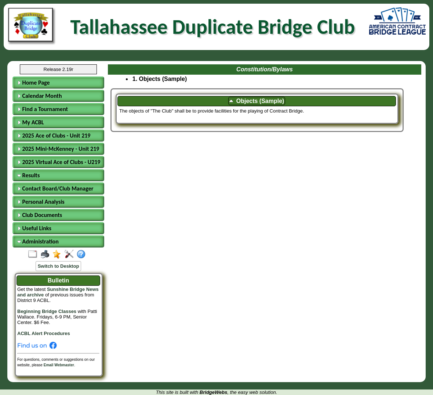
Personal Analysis (41, 201)
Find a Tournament (42, 109)
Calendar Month (39, 95)
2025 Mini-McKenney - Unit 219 (58, 148)
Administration (38, 241)
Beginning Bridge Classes (46, 311)
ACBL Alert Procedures (43, 333)
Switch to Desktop (58, 266)
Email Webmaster (59, 365)
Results (28, 175)
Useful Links (34, 228)
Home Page (33, 82)
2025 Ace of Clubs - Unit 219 (53, 135)
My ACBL (30, 122)
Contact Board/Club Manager (55, 188)
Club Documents (39, 214)
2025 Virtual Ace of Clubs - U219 (58, 162)
